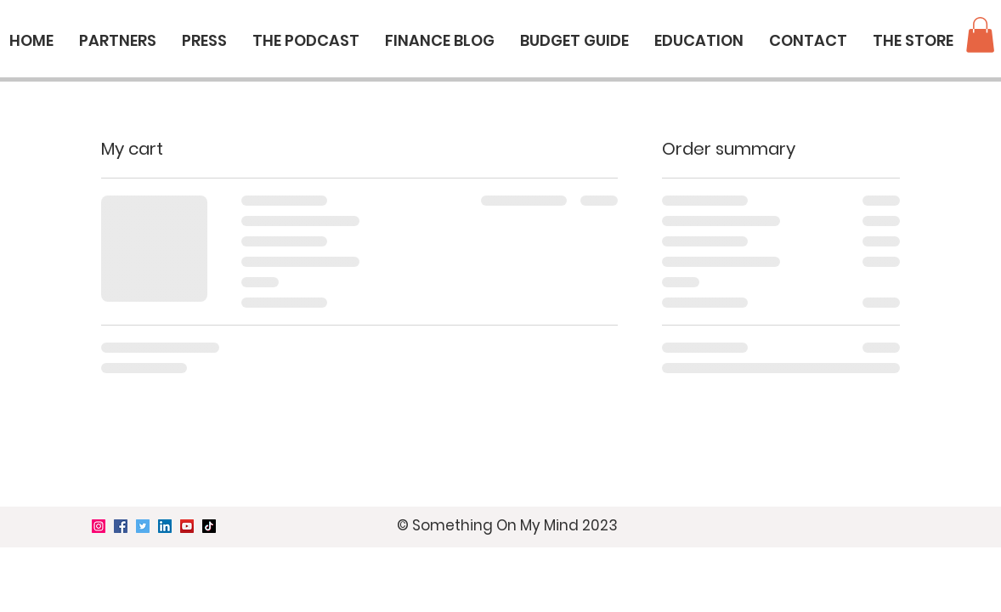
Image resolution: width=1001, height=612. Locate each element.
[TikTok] (209, 526)
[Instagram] (98, 526)
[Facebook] (120, 526)
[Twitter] (143, 526)
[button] (980, 35)
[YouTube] (187, 526)
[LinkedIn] (165, 526)
